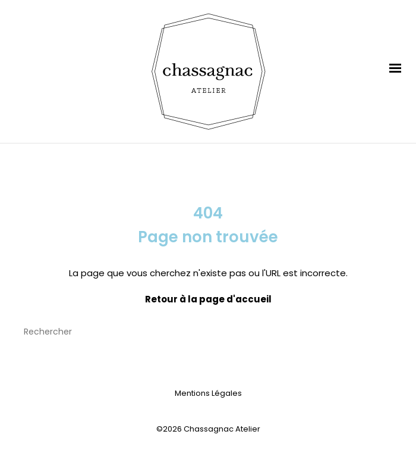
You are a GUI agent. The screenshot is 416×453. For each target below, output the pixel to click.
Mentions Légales (208, 393)
